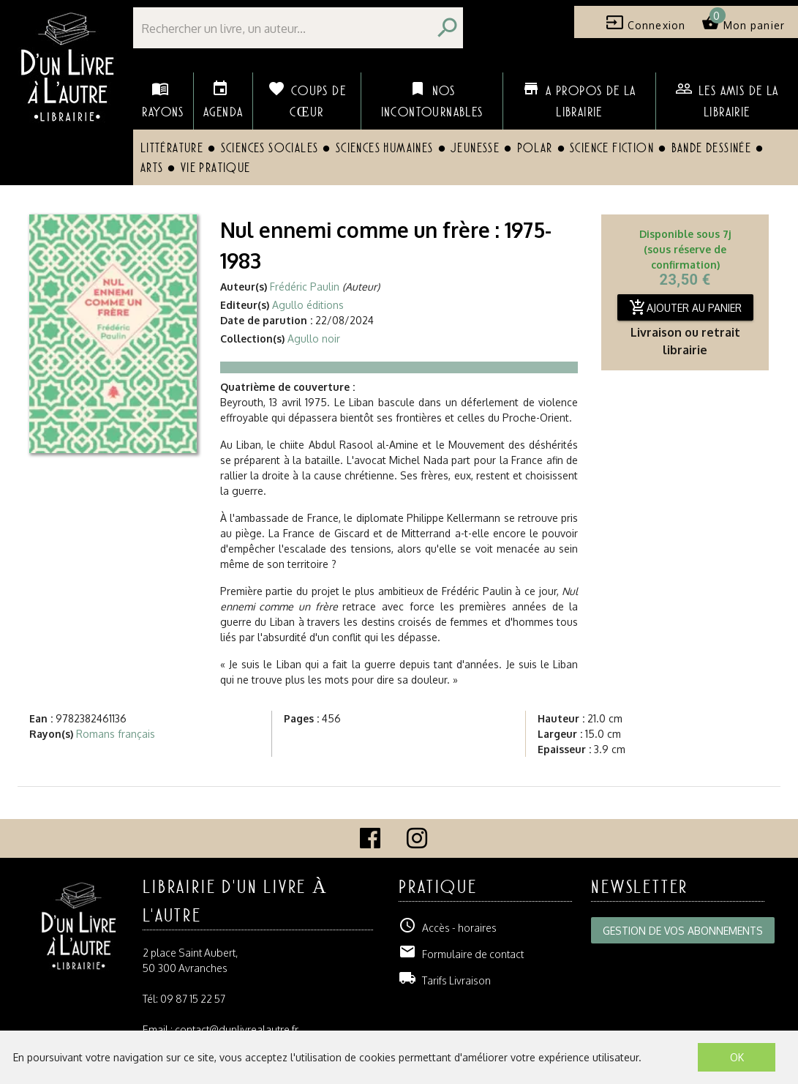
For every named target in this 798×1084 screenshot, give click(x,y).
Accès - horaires (448, 928)
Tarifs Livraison (445, 980)
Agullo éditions (308, 305)
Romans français (115, 734)
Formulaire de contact (461, 954)
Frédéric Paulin (304, 286)
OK (737, 1057)
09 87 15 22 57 (192, 999)
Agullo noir (313, 338)
